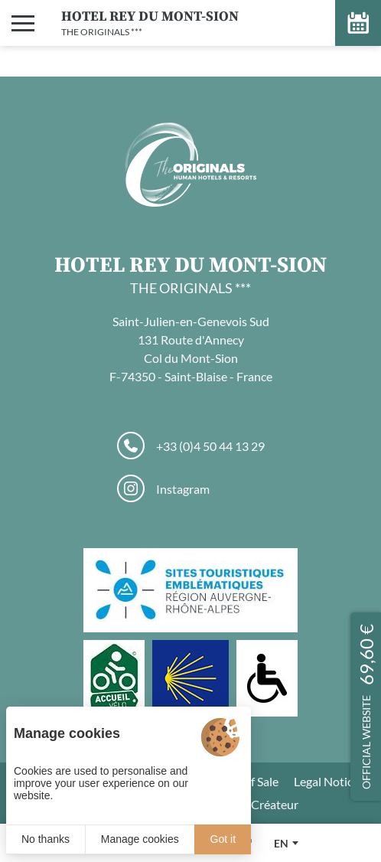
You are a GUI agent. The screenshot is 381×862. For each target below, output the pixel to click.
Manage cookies (140, 839)
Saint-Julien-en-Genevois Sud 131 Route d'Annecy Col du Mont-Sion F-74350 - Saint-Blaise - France (190, 349)
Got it (223, 839)
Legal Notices (329, 781)
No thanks (45, 839)
